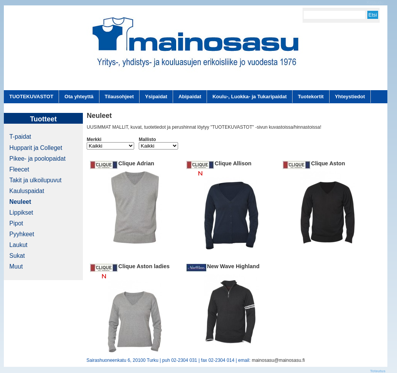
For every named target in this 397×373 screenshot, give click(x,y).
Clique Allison (233, 163)
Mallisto (147, 139)
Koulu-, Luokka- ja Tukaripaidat (249, 96)
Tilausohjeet (119, 96)
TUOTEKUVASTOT (31, 96)
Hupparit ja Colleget (35, 147)
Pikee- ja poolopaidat (37, 158)
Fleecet (19, 169)
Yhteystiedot (350, 96)
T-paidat (20, 136)
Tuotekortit (311, 96)
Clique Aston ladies (144, 266)
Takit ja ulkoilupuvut (35, 180)
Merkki (94, 139)
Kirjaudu (375, 2)
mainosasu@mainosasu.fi (278, 360)
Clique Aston (328, 163)
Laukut (18, 245)
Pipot (16, 223)
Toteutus (377, 371)
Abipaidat (189, 96)
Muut (16, 266)
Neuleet (20, 201)
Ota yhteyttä (78, 96)
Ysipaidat (156, 96)
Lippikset (21, 212)
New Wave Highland (233, 266)
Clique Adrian (136, 163)
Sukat (17, 255)
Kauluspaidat (26, 191)
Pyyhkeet (21, 234)
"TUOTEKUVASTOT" (232, 127)
